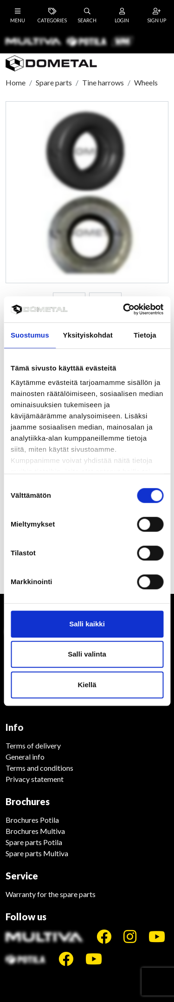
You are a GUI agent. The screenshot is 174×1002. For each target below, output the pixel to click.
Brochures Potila (32, 819)
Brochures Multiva (35, 830)
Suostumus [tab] (30, 335)
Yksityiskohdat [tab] (88, 335)
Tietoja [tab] (145, 335)
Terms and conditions (39, 767)
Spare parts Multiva (37, 853)
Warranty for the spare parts (51, 894)
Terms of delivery (33, 745)
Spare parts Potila (34, 842)
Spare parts (54, 82)
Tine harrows (103, 82)
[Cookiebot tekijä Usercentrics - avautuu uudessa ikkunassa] (123, 309)
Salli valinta (87, 654)
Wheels (146, 82)
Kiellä (86, 685)
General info (25, 756)
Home (16, 82)
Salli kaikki (87, 624)
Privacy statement (35, 778)
